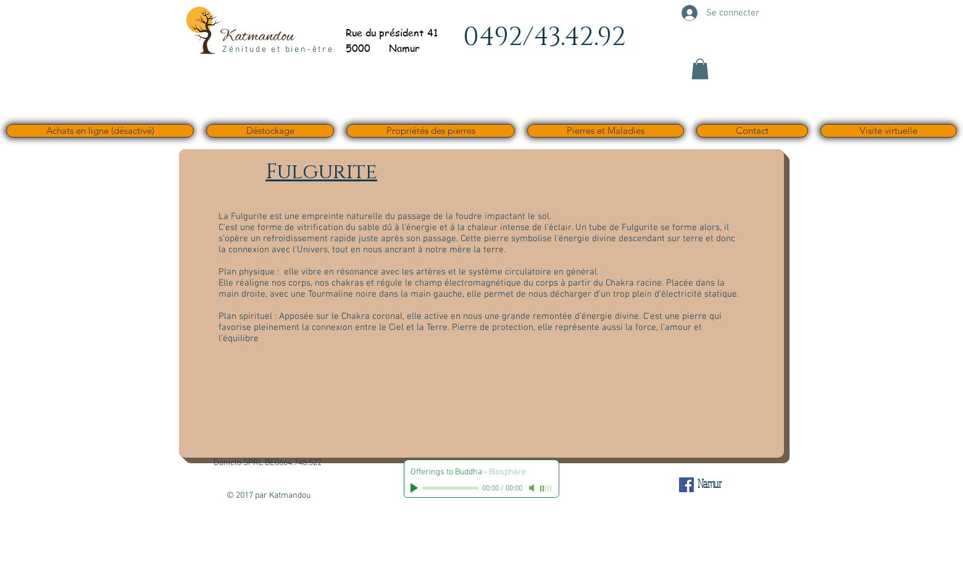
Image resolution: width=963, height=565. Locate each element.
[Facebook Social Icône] (686, 484)
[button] (700, 69)
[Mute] (533, 488)
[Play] (415, 488)
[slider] (546, 488)
